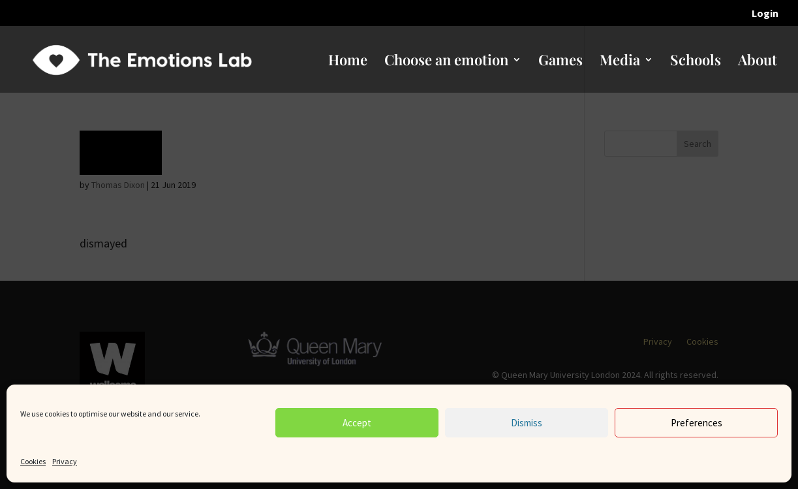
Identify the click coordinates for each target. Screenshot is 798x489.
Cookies (33, 461)
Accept (357, 423)
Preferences (696, 423)
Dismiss (526, 423)
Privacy (64, 461)
